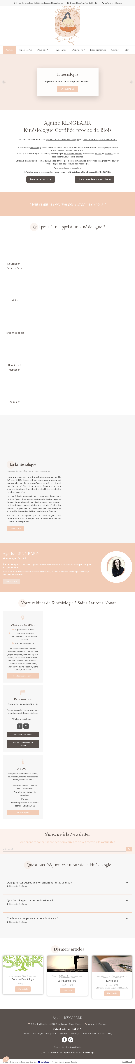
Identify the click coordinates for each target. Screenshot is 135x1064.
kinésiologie (35, 147)
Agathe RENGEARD (100, 172)
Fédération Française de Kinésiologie (100, 139)
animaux (109, 153)
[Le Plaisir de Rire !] (67, 964)
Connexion (127, 1061)
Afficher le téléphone (113, 3)
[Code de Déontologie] (23, 964)
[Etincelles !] (112, 964)
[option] (67, 82)
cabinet (79, 156)
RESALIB (74, 1062)
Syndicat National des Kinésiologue (62, 139)
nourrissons (69, 153)
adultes (98, 153)
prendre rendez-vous (48, 172)
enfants (78, 153)
